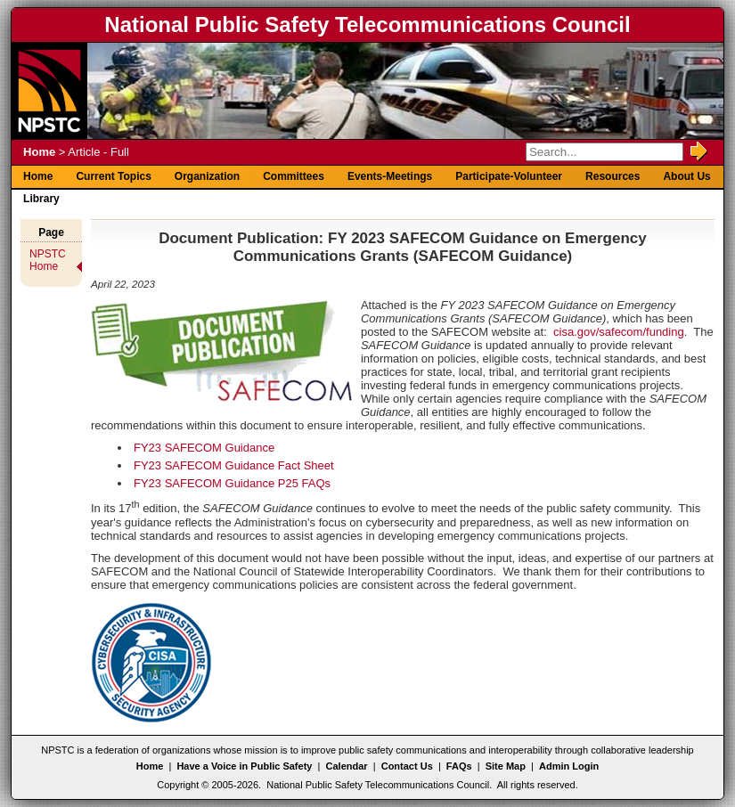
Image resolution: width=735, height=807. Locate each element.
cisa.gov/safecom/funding (618, 331)
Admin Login (569, 766)
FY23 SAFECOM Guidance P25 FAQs (232, 483)
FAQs (459, 766)
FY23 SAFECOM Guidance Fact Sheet (234, 465)
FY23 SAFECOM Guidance (204, 447)
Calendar (347, 766)
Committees (293, 176)
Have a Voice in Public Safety (244, 766)
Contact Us (407, 766)
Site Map (506, 766)
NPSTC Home (47, 260)
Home (39, 152)
